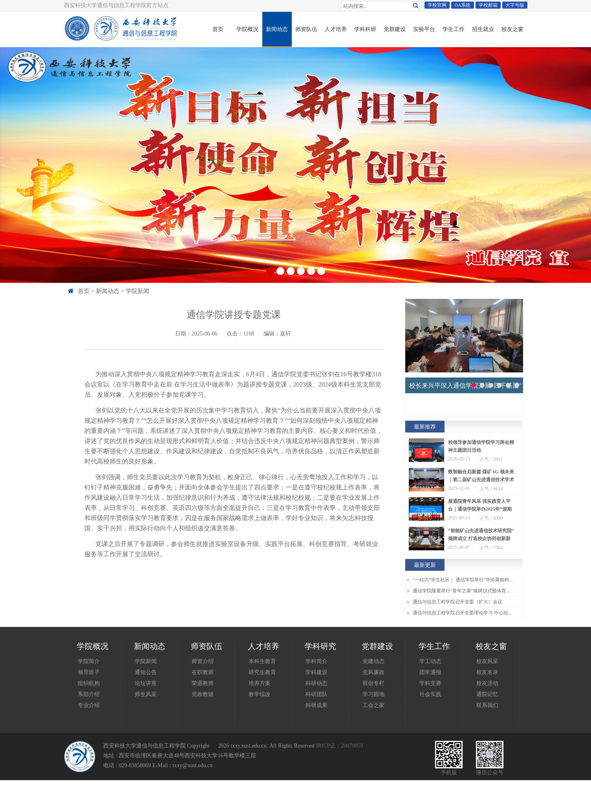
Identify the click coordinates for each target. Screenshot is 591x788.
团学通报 (430, 672)
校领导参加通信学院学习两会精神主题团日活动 (481, 446)
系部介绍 (89, 694)
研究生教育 (262, 672)
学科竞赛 (430, 683)
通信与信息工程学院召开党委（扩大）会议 (457, 601)
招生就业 (483, 29)
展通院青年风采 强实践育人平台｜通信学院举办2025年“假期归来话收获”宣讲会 (480, 506)
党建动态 (373, 661)
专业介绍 (89, 705)
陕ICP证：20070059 (339, 745)
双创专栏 (373, 683)
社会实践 (430, 694)
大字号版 (514, 5)
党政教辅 (203, 694)
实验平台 (424, 29)
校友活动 (487, 683)
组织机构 (89, 683)
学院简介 (89, 661)
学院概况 (247, 29)
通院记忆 (487, 694)
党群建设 (395, 29)
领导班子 (89, 672)
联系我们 (487, 705)
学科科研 (365, 29)
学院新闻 (137, 291)
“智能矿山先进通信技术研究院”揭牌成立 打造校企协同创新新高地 (481, 535)
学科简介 (317, 661)
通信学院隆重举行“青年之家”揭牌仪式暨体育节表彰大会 (464, 590)
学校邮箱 (488, 5)
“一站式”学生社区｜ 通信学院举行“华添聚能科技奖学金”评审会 (464, 579)
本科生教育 (262, 661)
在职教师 (203, 672)
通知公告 (146, 672)
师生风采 (146, 694)
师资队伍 (306, 29)
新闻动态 (277, 29)
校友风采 (487, 661)
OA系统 (462, 5)
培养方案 (260, 683)
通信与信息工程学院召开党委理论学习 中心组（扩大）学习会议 (464, 612)
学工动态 (430, 661)
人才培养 (336, 29)
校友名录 (487, 672)
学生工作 (454, 29)
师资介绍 (203, 661)
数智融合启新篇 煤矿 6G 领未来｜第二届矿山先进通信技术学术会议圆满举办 (481, 476)
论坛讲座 (146, 683)
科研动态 (317, 683)
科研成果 (317, 705)
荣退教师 (203, 683)
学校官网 (437, 5)
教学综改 (260, 694)
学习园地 (373, 694)
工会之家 (373, 705)
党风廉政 (373, 672)
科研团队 (317, 694)
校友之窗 (512, 29)
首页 (217, 29)
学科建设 (317, 672)
